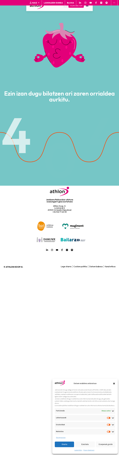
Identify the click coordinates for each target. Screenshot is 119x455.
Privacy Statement (88, 450)
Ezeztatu (85, 444)
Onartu (64, 444)
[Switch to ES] (114, 2)
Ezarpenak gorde (106, 444)
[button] (114, 383)
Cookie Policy (78, 450)
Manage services (60, 437)
